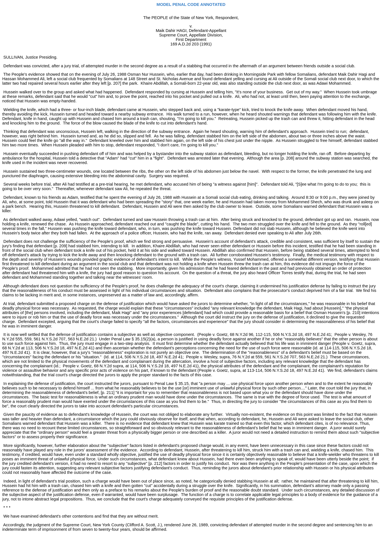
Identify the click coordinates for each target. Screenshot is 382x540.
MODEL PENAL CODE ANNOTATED (191, 4)
